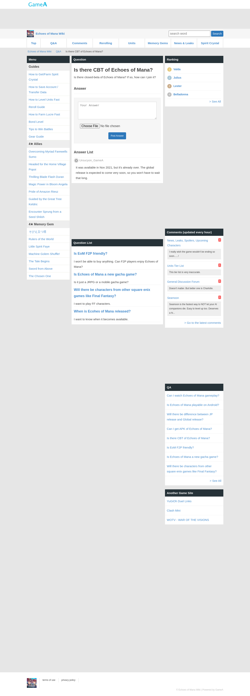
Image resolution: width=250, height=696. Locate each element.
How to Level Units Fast (44, 99)
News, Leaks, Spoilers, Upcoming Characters (187, 243)
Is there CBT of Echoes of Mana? (188, 438)
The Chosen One (40, 276)
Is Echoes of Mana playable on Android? (193, 404)
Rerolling (105, 43)
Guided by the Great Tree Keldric (45, 201)
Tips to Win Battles (41, 129)
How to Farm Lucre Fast (44, 114)
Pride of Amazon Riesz (43, 191)
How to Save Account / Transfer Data (43, 89)
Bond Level (36, 121)
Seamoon (173, 297)
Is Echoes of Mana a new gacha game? (192, 456)
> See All (215, 101)
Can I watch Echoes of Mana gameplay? (193, 395)
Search (217, 33)
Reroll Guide (37, 107)
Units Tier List (175, 265)
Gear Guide (36, 136)
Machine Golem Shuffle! (44, 253)
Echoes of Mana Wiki (50, 33)
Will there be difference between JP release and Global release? (190, 417)
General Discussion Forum (183, 281)
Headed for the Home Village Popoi (47, 166)
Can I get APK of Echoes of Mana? (189, 428)
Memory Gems (158, 43)
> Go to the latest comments (202, 322)
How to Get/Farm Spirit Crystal (44, 77)
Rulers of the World (41, 239)
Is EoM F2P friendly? (180, 447)
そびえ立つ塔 (37, 231)
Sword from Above (41, 268)
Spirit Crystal (210, 43)
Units (132, 43)
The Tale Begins (39, 261)
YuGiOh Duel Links (179, 501)
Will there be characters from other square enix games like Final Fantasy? (192, 468)
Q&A (53, 43)
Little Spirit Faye (39, 246)
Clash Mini (174, 510)
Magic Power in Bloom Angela (48, 184)
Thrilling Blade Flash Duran (46, 176)
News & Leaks (184, 43)
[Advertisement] (125, 18)
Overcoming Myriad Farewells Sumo (48, 154)
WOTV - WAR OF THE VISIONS (188, 519)
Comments (79, 43)
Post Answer (117, 138)
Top (33, 43)
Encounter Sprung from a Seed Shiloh (45, 214)
